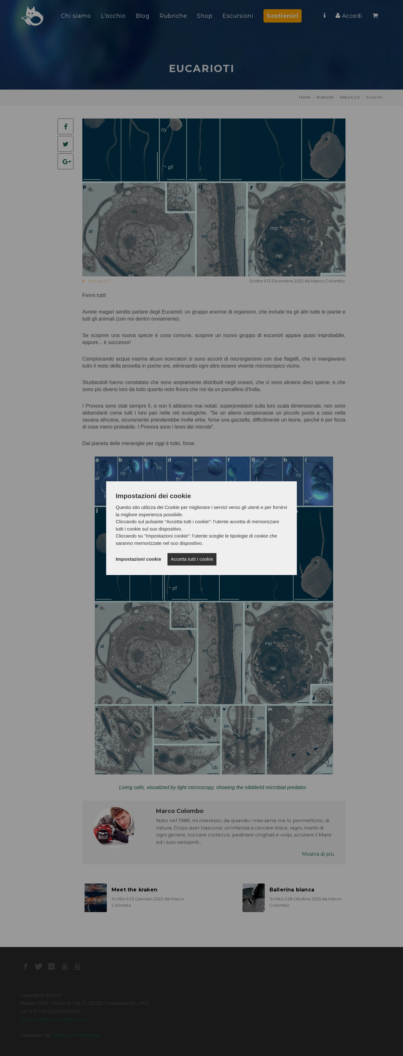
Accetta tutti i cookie (192, 559)
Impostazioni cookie (138, 559)
